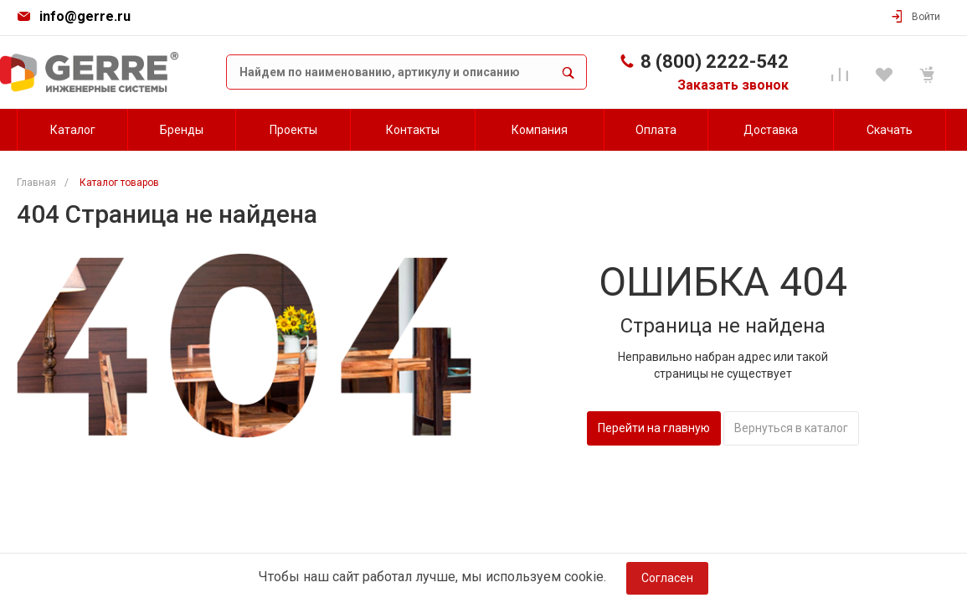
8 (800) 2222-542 (714, 61)
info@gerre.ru (85, 16)
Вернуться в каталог (791, 428)
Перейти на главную (654, 428)
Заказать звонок (733, 85)
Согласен (667, 578)
